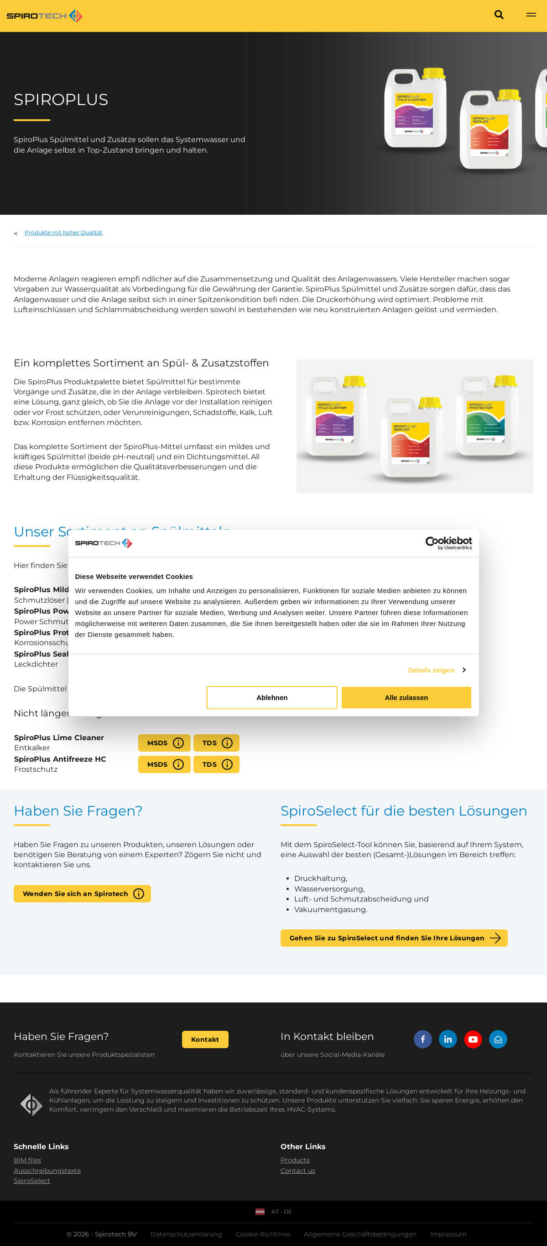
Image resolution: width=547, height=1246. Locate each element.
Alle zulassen (406, 697)
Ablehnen (271, 697)
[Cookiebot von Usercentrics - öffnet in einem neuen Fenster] (432, 543)
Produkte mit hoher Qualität (64, 232)
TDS (210, 743)
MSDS (157, 743)
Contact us (298, 1170)
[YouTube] (473, 1040)
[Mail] (498, 1040)
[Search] (499, 16)
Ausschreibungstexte (47, 1170)
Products (295, 1160)
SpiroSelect (32, 1181)
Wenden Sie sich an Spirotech (75, 894)
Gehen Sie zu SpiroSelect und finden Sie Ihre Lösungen (387, 938)
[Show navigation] (531, 16)
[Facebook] (423, 1040)
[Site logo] (45, 16)
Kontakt (205, 1039)
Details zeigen (431, 670)
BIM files (27, 1160)
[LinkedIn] (448, 1040)
